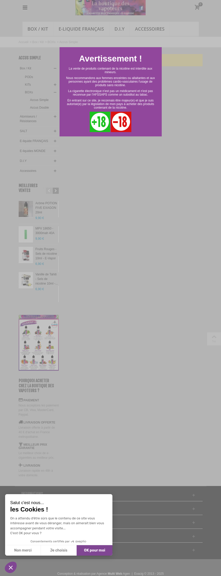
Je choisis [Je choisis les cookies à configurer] (58, 550)
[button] (11, 567)
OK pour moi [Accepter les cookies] (94, 550)
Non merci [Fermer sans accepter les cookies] (22, 550)
